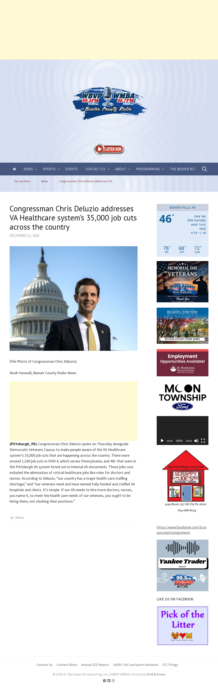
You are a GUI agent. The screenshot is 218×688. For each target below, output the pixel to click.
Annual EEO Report (95, 665)
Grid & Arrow (156, 674)
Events (71, 169)
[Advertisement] (109, 30)
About (120, 169)
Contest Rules (67, 665)
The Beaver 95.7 (182, 169)
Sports (49, 169)
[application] (182, 430)
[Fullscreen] (203, 441)
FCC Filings (170, 665)
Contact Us (95, 169)
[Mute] (196, 441)
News (28, 169)
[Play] (162, 441)
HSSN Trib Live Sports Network (135, 665)
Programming (148, 169)
